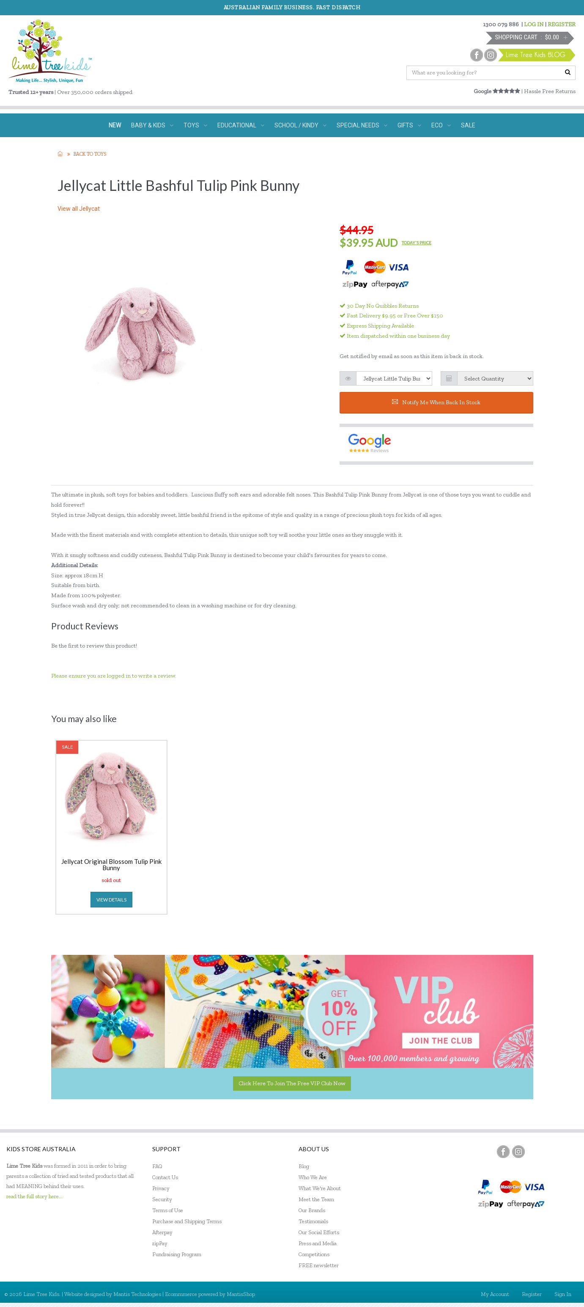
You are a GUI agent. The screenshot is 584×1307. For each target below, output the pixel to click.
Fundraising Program (176, 1254)
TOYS (195, 125)
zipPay (159, 1243)
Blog (304, 1166)
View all (79, 208)
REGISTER (562, 24)
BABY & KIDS (152, 125)
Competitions (314, 1254)
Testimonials (313, 1221)
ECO (441, 125)
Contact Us (165, 1177)
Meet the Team (316, 1199)
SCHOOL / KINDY (300, 125)
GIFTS (409, 125)
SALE (468, 125)
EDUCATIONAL (240, 125)
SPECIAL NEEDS (362, 125)
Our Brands (312, 1210)
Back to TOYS (90, 154)
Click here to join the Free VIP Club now (292, 1083)
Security (162, 1199)
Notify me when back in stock (436, 402)
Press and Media (318, 1243)
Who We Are (313, 1177)
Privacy (161, 1188)
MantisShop (241, 1294)
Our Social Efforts (319, 1232)
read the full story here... (34, 1196)
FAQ (157, 1166)
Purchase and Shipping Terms (187, 1221)
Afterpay (162, 1232)
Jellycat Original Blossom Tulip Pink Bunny (111, 864)
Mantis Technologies (137, 1294)
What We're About (320, 1188)
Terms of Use (167, 1210)
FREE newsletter (319, 1265)
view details (111, 899)
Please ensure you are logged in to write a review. (113, 675)
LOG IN (534, 24)
